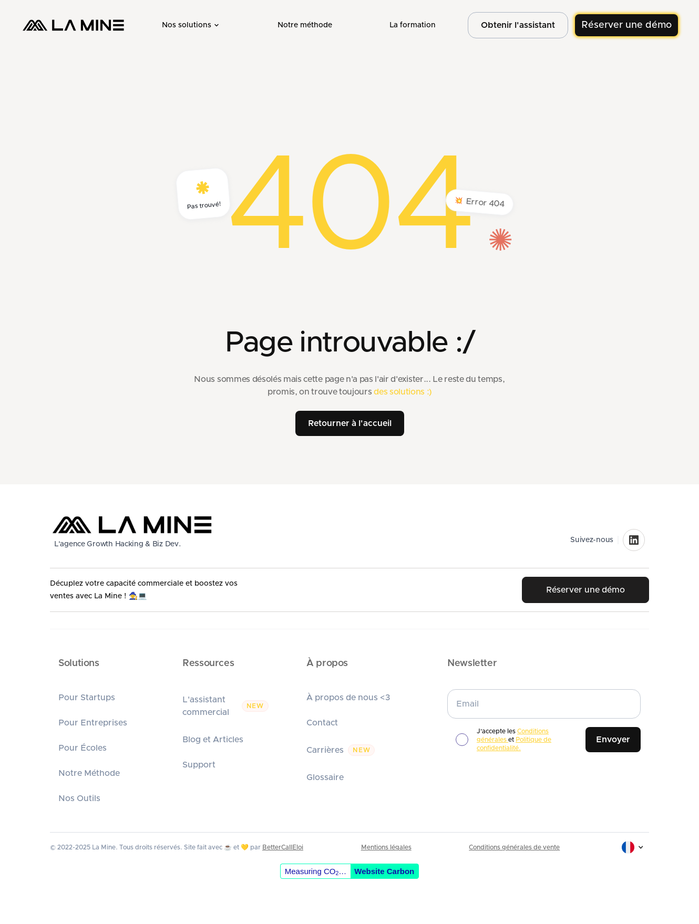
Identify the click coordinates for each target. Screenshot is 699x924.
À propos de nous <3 (348, 697)
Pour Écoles (82, 748)
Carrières (325, 750)
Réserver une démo (626, 25)
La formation (412, 25)
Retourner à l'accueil (350, 423)
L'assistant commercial (205, 706)
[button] (191, 25)
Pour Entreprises (92, 723)
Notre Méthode (89, 773)
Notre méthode (304, 25)
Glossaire (325, 777)
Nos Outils (79, 798)
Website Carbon (384, 871)
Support (198, 765)
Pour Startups (86, 697)
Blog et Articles (212, 739)
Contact (322, 723)
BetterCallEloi (282, 847)
